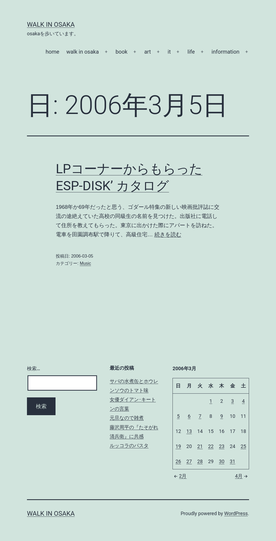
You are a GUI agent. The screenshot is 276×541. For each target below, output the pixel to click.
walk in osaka (82, 51)
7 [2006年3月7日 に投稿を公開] (200, 416)
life (191, 51)
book (121, 51)
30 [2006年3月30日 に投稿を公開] (221, 461)
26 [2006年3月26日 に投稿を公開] (178, 461)
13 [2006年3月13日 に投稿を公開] (189, 431)
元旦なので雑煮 (127, 418)
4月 (242, 476)
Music (85, 263)
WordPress (236, 513)
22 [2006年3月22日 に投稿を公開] (210, 446)
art (147, 51)
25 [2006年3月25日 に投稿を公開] (243, 446)
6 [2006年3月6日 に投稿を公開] (189, 416)
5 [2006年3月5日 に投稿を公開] (178, 416)
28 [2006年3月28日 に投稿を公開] (200, 461)
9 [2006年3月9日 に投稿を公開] (221, 416)
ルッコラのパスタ (129, 445)
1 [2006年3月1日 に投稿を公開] (210, 401)
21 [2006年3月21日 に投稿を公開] (200, 446)
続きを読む (167, 234)
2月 (179, 476)
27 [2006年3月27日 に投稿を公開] (189, 461)
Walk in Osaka (51, 24)
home (52, 51)
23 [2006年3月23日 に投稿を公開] (221, 446)
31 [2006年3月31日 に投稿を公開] (232, 461)
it (169, 51)
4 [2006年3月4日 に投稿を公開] (243, 401)
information (225, 51)
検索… (33, 368)
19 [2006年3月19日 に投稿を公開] (178, 446)
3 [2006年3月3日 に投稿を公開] (232, 401)
